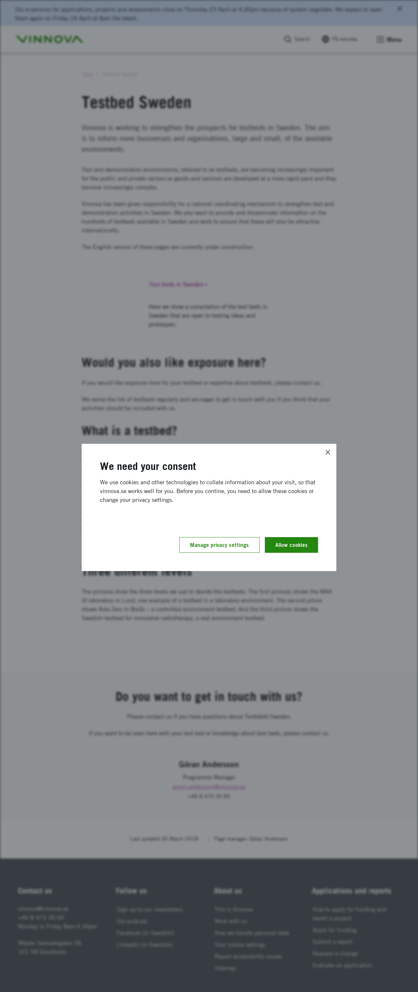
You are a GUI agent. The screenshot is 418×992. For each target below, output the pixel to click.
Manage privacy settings (219, 545)
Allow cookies (291, 545)
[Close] (328, 452)
